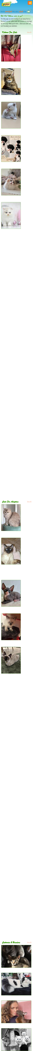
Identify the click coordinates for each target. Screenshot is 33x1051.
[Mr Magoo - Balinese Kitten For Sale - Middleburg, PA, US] (16, 467)
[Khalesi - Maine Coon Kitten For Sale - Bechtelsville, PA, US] (16, 455)
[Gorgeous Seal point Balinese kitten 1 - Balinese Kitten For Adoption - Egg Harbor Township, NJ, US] (16, 684)
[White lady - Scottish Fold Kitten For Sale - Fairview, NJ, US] (16, 399)
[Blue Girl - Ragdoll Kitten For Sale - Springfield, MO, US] (11, 128)
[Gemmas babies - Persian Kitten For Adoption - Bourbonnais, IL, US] (16, 807)
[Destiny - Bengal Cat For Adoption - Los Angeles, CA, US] (16, 784)
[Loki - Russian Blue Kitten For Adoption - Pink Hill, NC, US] (16, 796)
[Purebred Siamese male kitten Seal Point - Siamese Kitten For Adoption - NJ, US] (16, 751)
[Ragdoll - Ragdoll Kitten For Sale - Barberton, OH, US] (16, 337)
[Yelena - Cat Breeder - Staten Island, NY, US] (16, 995)
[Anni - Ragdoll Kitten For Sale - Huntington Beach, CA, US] (16, 259)
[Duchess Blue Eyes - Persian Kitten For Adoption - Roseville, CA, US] (16, 706)
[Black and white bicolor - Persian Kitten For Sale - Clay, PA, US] (11, 161)
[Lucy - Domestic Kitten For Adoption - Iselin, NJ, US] (16, 916)
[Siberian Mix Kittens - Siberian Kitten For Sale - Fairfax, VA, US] (16, 315)
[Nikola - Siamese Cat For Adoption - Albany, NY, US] (11, 564)
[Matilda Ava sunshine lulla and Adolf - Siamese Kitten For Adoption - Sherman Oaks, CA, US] (11, 639)
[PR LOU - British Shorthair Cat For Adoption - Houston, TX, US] (16, 717)
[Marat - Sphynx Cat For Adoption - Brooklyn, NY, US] (11, 606)
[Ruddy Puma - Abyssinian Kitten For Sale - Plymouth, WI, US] (11, 61)
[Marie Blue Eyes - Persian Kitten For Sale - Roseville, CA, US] (11, 228)
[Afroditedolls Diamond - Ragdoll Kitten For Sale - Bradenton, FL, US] (16, 422)
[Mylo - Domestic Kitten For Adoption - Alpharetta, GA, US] (16, 829)
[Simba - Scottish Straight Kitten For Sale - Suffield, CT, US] (16, 478)
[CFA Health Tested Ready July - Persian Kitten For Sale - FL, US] (16, 388)
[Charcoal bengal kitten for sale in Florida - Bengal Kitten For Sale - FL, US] (16, 411)
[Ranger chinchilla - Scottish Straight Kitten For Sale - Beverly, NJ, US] (16, 357)
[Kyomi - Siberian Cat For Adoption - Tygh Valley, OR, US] (16, 695)
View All (29, 32)
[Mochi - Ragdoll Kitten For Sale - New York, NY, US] (16, 270)
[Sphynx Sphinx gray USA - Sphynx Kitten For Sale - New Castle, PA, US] (16, 433)
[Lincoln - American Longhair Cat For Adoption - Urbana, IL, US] (16, 840)
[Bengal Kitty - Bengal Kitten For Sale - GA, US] (14, 377)
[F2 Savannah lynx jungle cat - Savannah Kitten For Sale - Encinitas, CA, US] (16, 281)
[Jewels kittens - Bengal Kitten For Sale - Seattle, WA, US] (16, 444)
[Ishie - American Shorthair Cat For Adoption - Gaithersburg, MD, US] (16, 885)
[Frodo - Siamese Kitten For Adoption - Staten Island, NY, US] (16, 773)
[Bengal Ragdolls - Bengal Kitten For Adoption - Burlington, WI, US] (16, 818)
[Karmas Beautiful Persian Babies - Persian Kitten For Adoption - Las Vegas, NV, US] (16, 851)
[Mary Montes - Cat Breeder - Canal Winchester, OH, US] (16, 967)
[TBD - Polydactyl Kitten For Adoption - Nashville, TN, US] (16, 863)
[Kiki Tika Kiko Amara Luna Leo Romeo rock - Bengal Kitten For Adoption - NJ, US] (16, 728)
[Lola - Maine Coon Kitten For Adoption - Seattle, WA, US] (16, 740)
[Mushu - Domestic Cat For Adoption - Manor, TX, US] (16, 907)
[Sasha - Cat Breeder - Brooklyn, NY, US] (16, 1022)
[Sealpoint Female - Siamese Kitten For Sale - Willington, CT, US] (16, 489)
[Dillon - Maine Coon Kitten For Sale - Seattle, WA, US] (11, 94)
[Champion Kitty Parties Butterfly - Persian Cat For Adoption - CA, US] (16, 762)
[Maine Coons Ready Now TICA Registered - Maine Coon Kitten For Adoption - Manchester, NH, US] (16, 930)
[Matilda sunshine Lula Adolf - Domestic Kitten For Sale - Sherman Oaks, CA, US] (16, 248)
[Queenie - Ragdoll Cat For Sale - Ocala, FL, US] (15, 346)
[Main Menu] (30, 3)
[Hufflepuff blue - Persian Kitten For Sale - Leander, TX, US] (16, 293)
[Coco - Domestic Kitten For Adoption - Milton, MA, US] (16, 896)
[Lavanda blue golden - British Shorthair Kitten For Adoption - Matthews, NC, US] (11, 530)
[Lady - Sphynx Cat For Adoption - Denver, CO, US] (15, 572)
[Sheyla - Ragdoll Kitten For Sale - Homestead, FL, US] (16, 326)
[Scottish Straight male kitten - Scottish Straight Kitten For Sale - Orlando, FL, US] (16, 368)
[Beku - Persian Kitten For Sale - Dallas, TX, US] (15, 237)
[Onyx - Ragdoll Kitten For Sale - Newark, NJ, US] (11, 195)
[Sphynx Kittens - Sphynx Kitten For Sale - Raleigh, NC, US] (16, 304)
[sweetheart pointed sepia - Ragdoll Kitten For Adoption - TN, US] (16, 874)
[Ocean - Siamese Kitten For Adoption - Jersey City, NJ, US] (11, 673)
